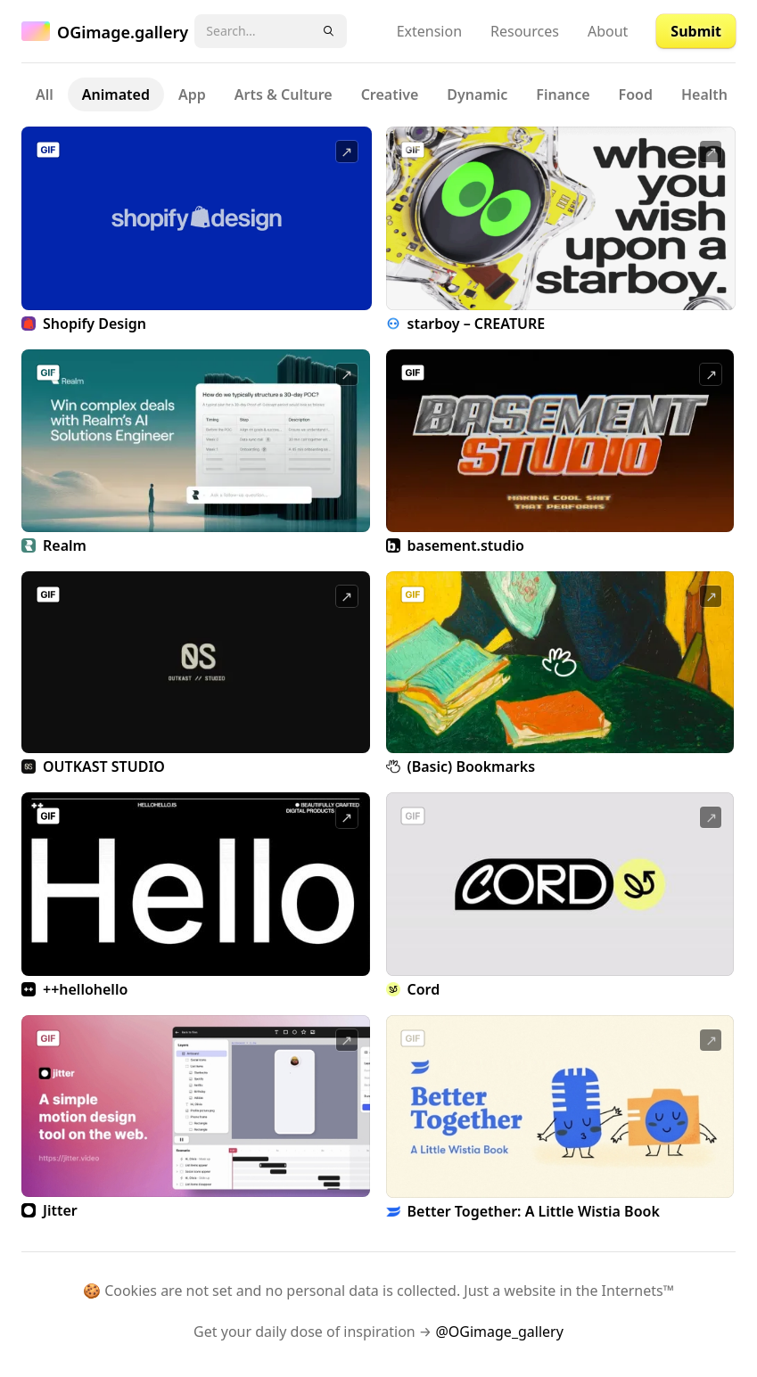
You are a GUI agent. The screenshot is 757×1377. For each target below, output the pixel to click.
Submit (696, 31)
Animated (116, 94)
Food (636, 94)
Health (704, 94)
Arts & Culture (284, 94)
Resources (524, 31)
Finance (562, 94)
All (44, 94)
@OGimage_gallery (499, 1331)
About (608, 31)
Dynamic (477, 94)
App (192, 94)
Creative (390, 94)
